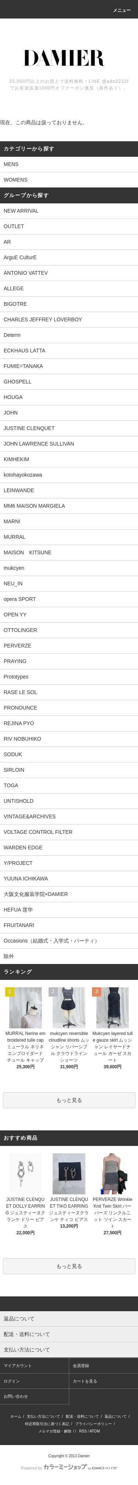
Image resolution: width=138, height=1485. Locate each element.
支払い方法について (43, 1416)
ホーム (15, 1416)
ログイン (12, 1381)
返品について (116, 1416)
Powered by (69, 1468)
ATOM (94, 1431)
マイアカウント (18, 1365)
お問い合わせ (16, 1396)
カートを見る (85, 1381)
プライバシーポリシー (93, 1424)
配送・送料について (82, 1416)
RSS (83, 1431)
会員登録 (81, 1365)
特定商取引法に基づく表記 (47, 1424)
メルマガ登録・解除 (54, 1431)
